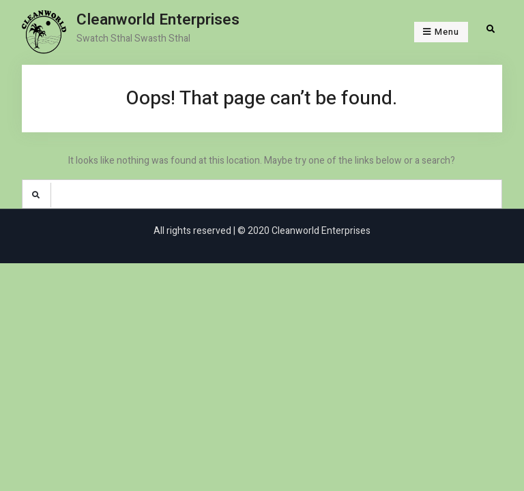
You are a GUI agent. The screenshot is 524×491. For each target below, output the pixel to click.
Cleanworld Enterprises (157, 19)
